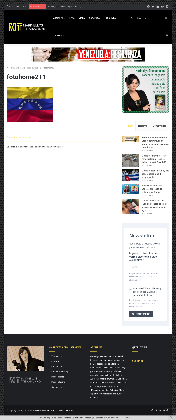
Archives (111, 18)
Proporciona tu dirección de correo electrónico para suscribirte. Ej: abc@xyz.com (143, 276)
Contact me (56, 387)
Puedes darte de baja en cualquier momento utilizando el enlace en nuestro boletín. (143, 303)
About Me (58, 35)
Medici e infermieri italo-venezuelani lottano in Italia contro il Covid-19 (155, 159)
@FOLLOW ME (139, 347)
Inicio (10, 68)
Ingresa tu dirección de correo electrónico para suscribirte (143, 256)
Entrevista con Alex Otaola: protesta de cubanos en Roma (152, 188)
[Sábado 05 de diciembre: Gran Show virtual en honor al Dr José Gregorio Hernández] (130, 139)
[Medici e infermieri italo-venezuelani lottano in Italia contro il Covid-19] (130, 160)
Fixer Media (56, 366)
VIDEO (82, 18)
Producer (55, 361)
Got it (127, 418)
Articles (58, 18)
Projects (94, 18)
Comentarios (159, 125)
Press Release (57, 377)
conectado (32, 147)
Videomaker (56, 356)
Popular (129, 125)
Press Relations (58, 382)
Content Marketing (59, 371)
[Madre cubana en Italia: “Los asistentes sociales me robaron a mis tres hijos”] (130, 206)
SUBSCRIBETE (141, 314)
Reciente (142, 125)
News (72, 18)
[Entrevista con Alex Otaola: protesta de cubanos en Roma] (130, 189)
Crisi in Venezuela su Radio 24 (29, 68)
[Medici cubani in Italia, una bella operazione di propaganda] (130, 175)
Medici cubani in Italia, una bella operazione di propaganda (155, 173)
